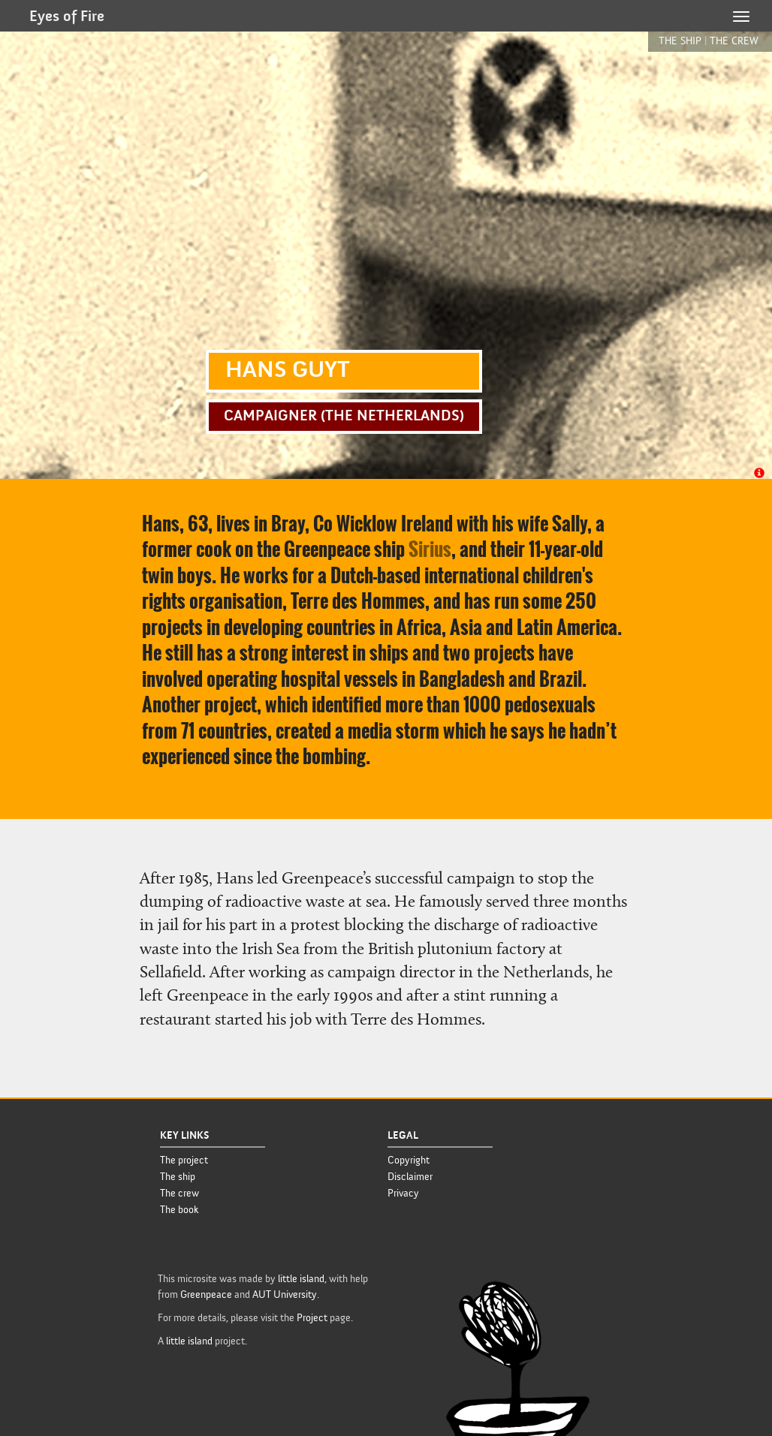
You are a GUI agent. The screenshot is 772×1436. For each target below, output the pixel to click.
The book (179, 1210)
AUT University (284, 1295)
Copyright (409, 1160)
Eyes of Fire (66, 17)
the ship (680, 40)
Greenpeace (206, 1295)
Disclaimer (410, 1177)
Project (312, 1318)
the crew (734, 40)
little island (301, 1279)
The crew (179, 1193)
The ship (177, 1177)
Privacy (403, 1193)
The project (184, 1160)
